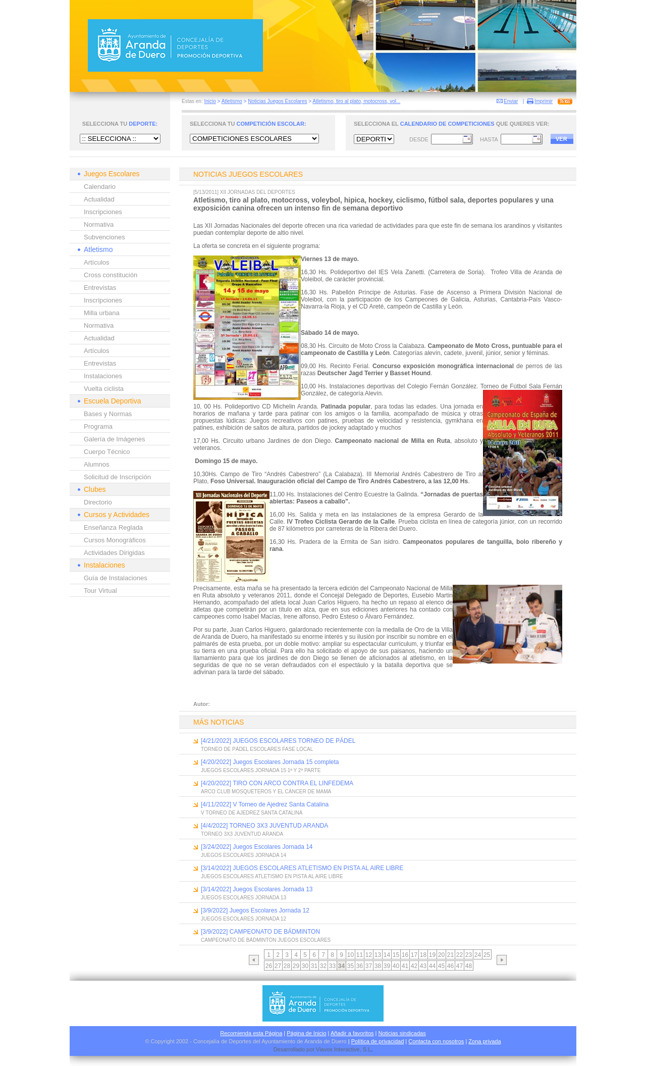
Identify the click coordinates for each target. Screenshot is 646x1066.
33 (332, 966)
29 (296, 966)
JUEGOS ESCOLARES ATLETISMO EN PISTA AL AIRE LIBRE (272, 876)
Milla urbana (102, 313)
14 (387, 954)
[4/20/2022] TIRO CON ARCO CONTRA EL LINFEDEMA (277, 783)
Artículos (97, 262)
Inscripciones (103, 212)
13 (377, 954)
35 (350, 966)
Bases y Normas (108, 414)
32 (323, 966)
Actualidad (99, 199)
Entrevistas (100, 287)
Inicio (210, 101)
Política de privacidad (377, 1041)
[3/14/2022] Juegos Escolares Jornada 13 (256, 889)
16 (405, 954)
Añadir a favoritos (352, 1033)
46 (450, 966)
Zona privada (484, 1041)
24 (477, 954)
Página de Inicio (306, 1033)
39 (387, 966)
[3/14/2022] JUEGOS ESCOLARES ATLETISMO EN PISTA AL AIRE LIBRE (302, 868)
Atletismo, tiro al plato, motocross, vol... (356, 101)
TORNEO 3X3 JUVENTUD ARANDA (242, 834)
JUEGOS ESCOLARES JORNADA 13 (243, 897)
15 (396, 954)
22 (459, 954)
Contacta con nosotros (436, 1041)
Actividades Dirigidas (114, 552)
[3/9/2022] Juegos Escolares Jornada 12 (255, 910)
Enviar (511, 101)
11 (359, 954)
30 (305, 966)
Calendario (100, 186)
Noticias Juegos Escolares (277, 101)
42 (414, 966)
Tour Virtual (100, 590)
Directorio (98, 502)
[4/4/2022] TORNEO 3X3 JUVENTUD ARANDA (264, 825)
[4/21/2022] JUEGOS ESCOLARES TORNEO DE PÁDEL (278, 740)
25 (486, 954)
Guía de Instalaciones (115, 578)
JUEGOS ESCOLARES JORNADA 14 (243, 855)
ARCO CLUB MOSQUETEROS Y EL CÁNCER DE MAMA (266, 791)
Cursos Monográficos (115, 540)
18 (423, 954)
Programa (98, 426)
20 (441, 954)
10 (350, 954)
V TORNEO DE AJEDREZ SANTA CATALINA (251, 813)
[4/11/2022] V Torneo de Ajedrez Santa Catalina (265, 804)
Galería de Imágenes (114, 439)
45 (441, 966)
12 (368, 954)
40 (396, 966)
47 (459, 966)
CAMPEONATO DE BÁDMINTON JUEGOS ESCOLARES (266, 940)
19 (432, 954)
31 (314, 966)
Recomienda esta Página (251, 1033)
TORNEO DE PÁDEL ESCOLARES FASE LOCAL (257, 749)
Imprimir (543, 101)
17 (414, 954)
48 (468, 966)
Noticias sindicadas (402, 1033)
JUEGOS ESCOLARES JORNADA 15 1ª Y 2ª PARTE (260, 770)
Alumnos (97, 464)
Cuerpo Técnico (107, 451)
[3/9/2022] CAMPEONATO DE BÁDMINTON (260, 931)
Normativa (99, 224)
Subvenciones (104, 237)
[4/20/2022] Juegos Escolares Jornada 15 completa (270, 762)
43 (423, 966)
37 (368, 966)
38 (377, 966)
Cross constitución (110, 275)
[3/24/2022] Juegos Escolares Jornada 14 (256, 846)
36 (359, 966)
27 (278, 966)
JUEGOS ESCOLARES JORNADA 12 (243, 919)
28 (287, 966)
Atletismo (232, 101)
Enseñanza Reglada (113, 527)
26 (268, 966)
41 (405, 966)
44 (432, 966)
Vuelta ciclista (104, 388)
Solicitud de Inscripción (117, 477)
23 (468, 954)
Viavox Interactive (338, 1049)
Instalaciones (103, 376)
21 (450, 954)
